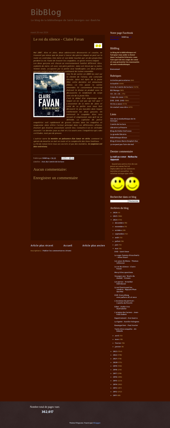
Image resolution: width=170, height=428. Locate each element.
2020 (115, 362)
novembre (119, 226)
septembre (120, 234)
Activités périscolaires (120, 80)
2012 (115, 392)
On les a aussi (116, 104)
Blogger (97, 423)
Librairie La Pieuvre (118, 127)
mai (116, 248)
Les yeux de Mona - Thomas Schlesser (126, 262)
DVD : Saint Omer (121, 251)
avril (117, 336)
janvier (118, 347)
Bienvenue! (115, 69)
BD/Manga (114, 90)
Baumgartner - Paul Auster (126, 325)
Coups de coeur (117, 97)
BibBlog (46, 12)
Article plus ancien (93, 245)
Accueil (67, 245)
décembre (119, 223)
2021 (115, 359)
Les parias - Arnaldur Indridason (123, 283)
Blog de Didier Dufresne (120, 131)
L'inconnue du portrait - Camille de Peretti (124, 302)
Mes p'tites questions (123, 272)
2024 (115, 220)
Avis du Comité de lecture (53, 162)
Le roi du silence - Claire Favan (124, 268)
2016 (115, 377)
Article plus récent (42, 245)
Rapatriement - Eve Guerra (126, 318)
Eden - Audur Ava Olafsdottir (122, 308)
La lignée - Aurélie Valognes (126, 322)
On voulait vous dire (119, 107)
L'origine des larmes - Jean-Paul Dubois (126, 313)
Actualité (114, 83)
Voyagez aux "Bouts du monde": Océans (124, 277)
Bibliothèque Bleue (118, 137)
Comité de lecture (118, 124)
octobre (118, 230)
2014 (115, 384)
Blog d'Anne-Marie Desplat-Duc (124, 141)
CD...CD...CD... (115, 94)
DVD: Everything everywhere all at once (125, 296)
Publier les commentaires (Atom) (57, 251)
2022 (115, 355)
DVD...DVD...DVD (117, 100)
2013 (115, 388)
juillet (118, 241)
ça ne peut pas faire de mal (122, 144)
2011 (115, 395)
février (118, 343)
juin (116, 245)
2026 (115, 212)
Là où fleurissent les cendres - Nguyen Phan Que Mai (125, 289)
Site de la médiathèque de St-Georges (123, 120)
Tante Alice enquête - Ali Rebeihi (125, 330)
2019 (115, 366)
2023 (115, 351)
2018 (115, 370)
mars (117, 339)
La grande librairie (118, 134)
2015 (115, 381)
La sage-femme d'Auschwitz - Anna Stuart (126, 256)
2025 (115, 216)
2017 (115, 373)
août (117, 237)
